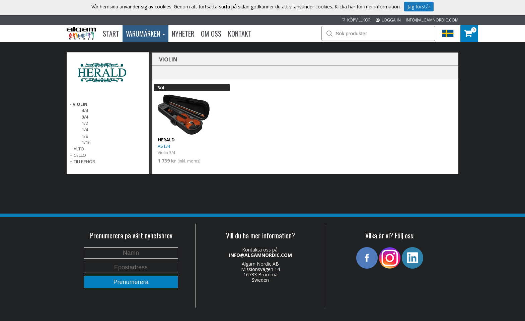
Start (111, 34)
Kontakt (239, 34)
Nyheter (183, 34)
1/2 (85, 123)
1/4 (85, 130)
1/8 (85, 136)
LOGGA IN (388, 20)
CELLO (80, 155)
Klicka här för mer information (367, 6)
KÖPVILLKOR (356, 20)
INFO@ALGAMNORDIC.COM (432, 20)
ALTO (79, 149)
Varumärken (145, 34)
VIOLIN (80, 104)
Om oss (211, 34)
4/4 (85, 110)
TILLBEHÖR (84, 161)
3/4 (85, 117)
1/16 (86, 142)
